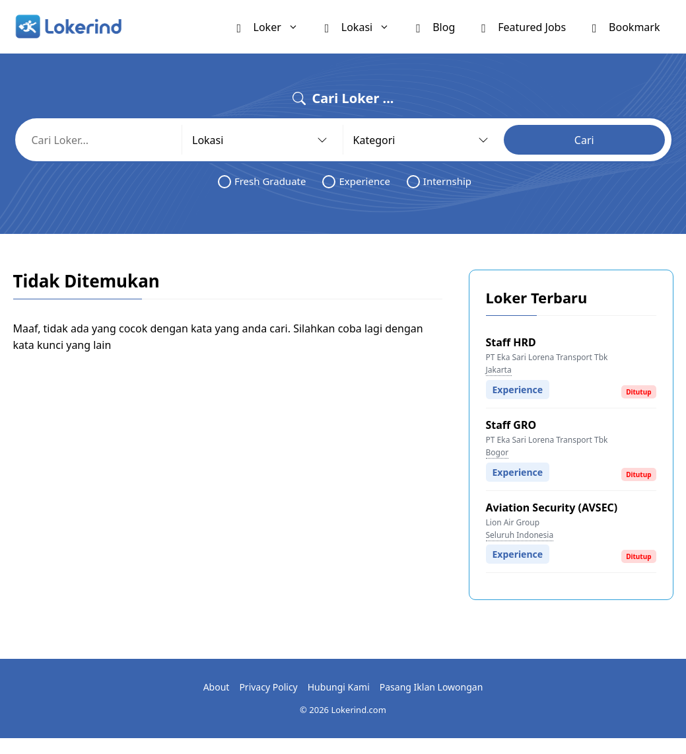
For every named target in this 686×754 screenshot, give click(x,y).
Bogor (497, 452)
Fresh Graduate (262, 181)
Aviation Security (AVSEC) (552, 507)
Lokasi (364, 27)
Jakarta (499, 369)
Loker (274, 27)
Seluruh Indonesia (520, 535)
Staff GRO (511, 425)
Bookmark (626, 26)
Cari (584, 140)
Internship (439, 181)
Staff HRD (511, 342)
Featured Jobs (523, 26)
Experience (356, 181)
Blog (435, 26)
